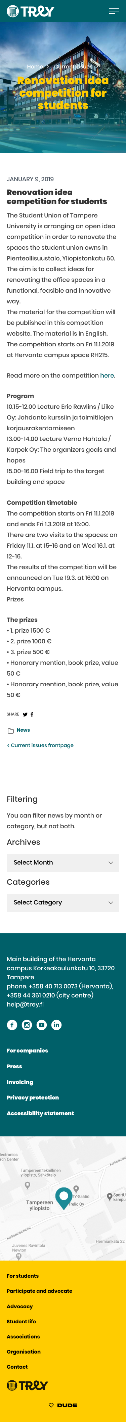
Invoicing (20, 1082)
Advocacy (20, 1307)
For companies (27, 1051)
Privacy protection (33, 1098)
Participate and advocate (39, 1291)
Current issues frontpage (40, 745)
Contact (17, 1367)
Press (14, 1067)
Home (35, 67)
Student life (21, 1322)
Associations (23, 1337)
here (107, 376)
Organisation (24, 1352)
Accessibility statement (40, 1114)
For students (23, 1276)
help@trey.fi (25, 1005)
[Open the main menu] (114, 11)
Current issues (73, 67)
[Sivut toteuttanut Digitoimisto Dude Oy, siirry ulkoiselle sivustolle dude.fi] (63, 1407)
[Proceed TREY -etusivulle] (27, 1389)
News (23, 730)
